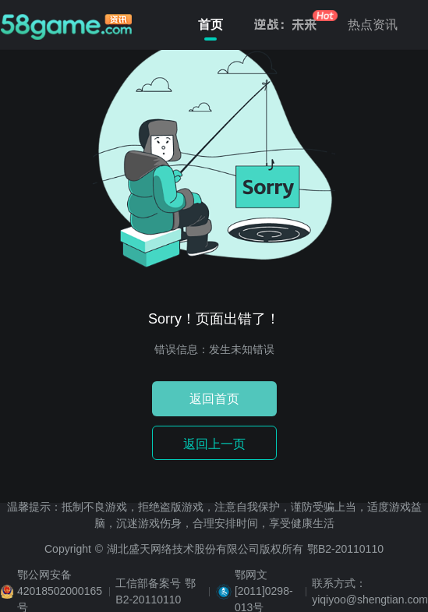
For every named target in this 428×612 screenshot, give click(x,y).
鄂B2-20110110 (345, 549)
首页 (210, 27)
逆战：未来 (285, 24)
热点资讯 (373, 24)
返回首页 (214, 398)
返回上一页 (214, 444)
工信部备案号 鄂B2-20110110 (155, 591)
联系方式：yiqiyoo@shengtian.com (370, 591)
